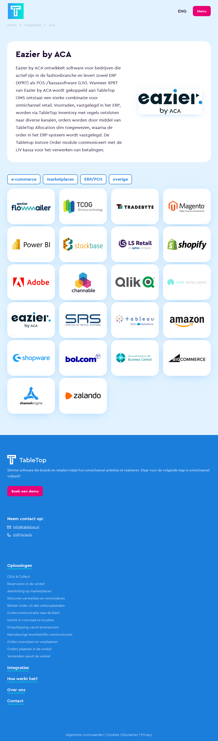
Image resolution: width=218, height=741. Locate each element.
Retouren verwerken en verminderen (36, 598)
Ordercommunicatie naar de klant (33, 613)
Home (12, 25)
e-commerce (23, 179)
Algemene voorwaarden (85, 734)
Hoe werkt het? (22, 678)
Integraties (32, 25)
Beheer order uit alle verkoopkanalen (36, 605)
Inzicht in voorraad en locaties (30, 620)
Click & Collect (18, 576)
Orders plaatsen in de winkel (29, 649)
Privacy (146, 734)
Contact (15, 701)
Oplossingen (19, 565)
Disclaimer (130, 734)
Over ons (16, 689)
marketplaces (60, 179)
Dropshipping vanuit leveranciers (33, 627)
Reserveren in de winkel (25, 584)
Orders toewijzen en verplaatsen (32, 641)
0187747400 (19, 534)
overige (120, 179)
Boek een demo (25, 491)
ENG (182, 11)
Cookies (112, 734)
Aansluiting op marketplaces (29, 591)
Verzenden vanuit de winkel (28, 656)
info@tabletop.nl (23, 527)
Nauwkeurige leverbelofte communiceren (39, 634)
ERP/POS (93, 179)
